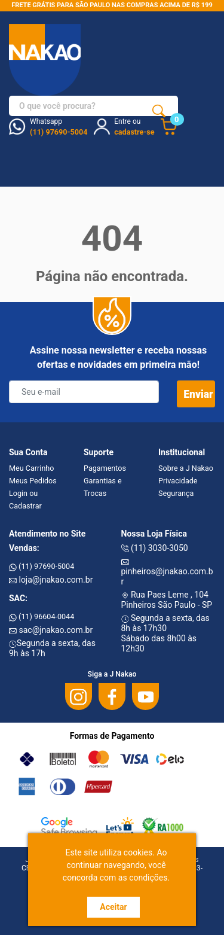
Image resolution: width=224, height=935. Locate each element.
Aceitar (113, 907)
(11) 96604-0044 (41, 616)
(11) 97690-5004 (41, 566)
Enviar (198, 394)
